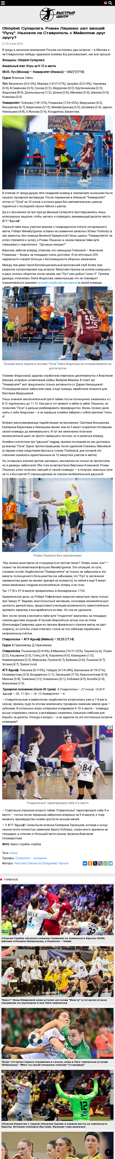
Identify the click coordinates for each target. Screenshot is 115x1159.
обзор (14, 853)
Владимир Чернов (55, 863)
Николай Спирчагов (27, 863)
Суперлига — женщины (31, 858)
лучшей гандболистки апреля (57, 282)
